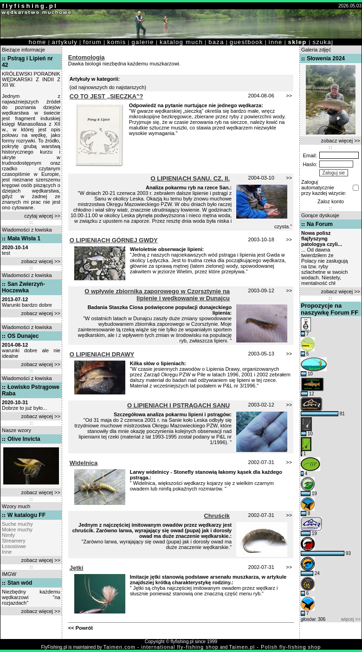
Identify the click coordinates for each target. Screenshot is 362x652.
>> (289, 95)
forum (92, 42)
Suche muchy (17, 524)
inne (276, 42)
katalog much (181, 42)
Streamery (14, 540)
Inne (7, 552)
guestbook (246, 42)
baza (216, 42)
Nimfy (8, 535)
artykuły (65, 42)
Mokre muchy (17, 529)
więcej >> (351, 619)
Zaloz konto (330, 201)
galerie (143, 42)
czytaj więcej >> (42, 216)
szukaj (322, 42)
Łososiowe (14, 546)
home (37, 42)
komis (116, 42)
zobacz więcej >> (40, 261)
